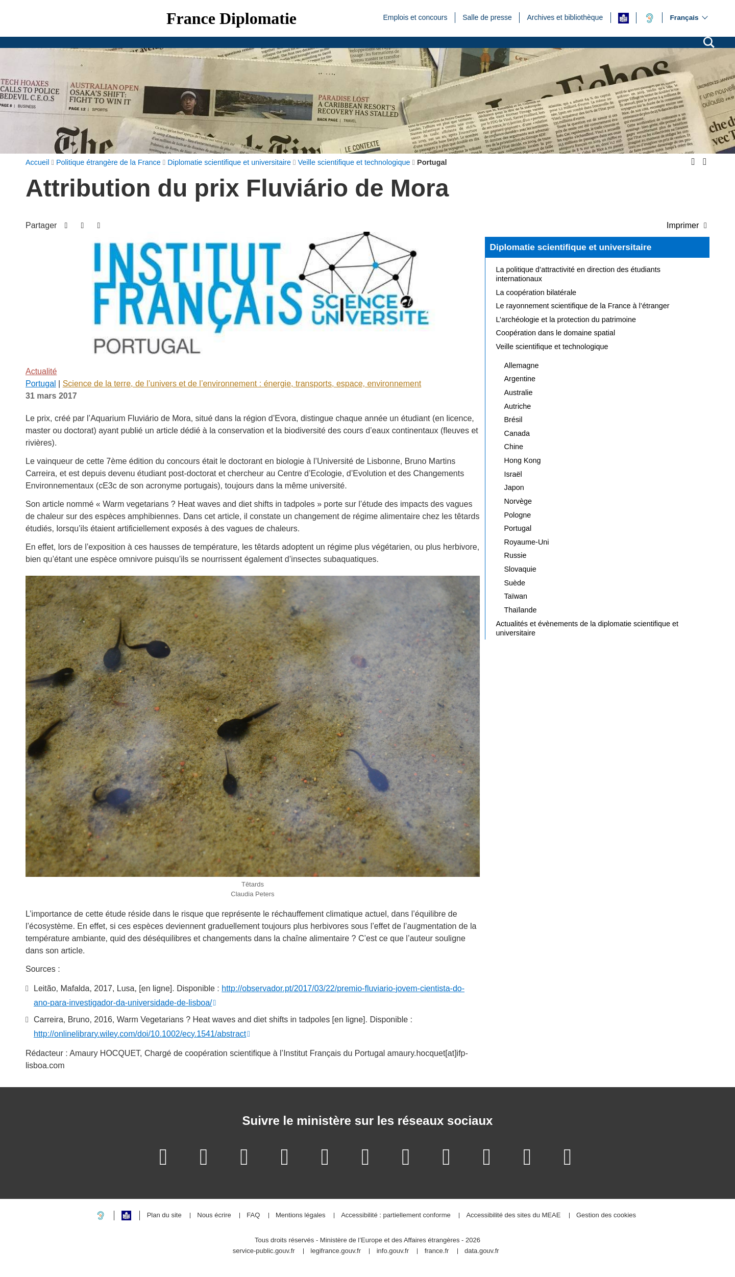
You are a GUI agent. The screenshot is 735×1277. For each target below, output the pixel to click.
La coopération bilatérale (536, 292)
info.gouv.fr (393, 1251)
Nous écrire (214, 1215)
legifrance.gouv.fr (335, 1251)
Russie (515, 555)
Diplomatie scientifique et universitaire (571, 247)
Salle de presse (487, 16)
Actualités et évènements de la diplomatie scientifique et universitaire (587, 628)
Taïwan (516, 596)
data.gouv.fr (481, 1251)
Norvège (518, 501)
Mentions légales (301, 1215)
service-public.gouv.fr (264, 1251)
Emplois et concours (415, 16)
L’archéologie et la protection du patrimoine (566, 319)
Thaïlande (520, 610)
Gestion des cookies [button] (606, 1215)
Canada (517, 433)
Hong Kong (522, 460)
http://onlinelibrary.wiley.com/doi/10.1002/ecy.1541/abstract (140, 1033)
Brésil (513, 419)
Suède (515, 583)
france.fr (437, 1251)
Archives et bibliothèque (565, 16)
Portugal (41, 383)
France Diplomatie (231, 18)
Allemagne (521, 365)
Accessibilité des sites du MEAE (513, 1215)
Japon (514, 487)
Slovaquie (520, 569)
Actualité (41, 371)
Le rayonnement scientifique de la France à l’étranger (583, 306)
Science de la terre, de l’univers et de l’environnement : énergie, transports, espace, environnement (242, 383)
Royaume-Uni (526, 542)
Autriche (517, 406)
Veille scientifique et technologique (552, 346)
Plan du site (164, 1215)
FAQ (253, 1215)
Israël (513, 474)
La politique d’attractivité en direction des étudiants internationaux (578, 274)
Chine (514, 447)
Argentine (520, 379)
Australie (518, 392)
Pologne (517, 515)
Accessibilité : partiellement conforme (396, 1215)
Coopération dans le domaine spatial (556, 333)
